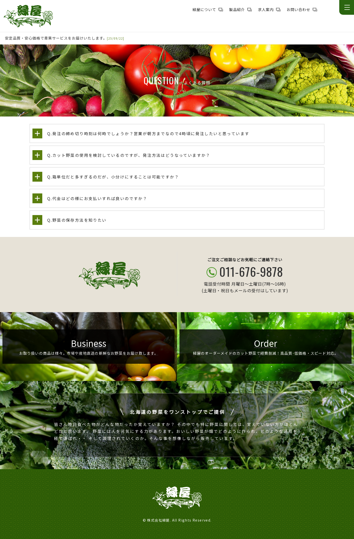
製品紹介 (237, 9)
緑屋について (204, 9)
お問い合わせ (298, 9)
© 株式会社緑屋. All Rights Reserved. (177, 520)
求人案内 (266, 9)
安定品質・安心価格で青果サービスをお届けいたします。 (56, 38)
